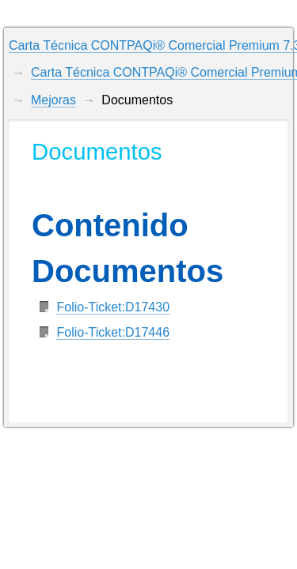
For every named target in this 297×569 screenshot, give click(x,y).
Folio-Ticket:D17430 (112, 307)
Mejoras (53, 100)
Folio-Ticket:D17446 (112, 332)
